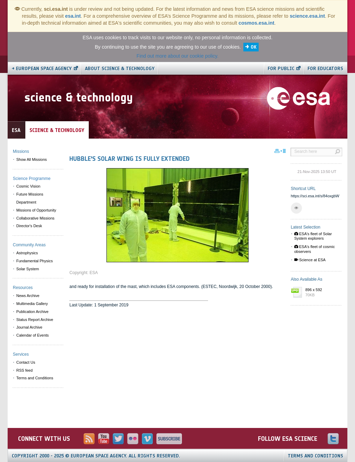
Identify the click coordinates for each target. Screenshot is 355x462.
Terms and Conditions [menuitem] (34, 378)
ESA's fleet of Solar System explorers (313, 236)
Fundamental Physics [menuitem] (34, 261)
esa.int (73, 16)
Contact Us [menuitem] (25, 362)
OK (254, 47)
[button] (296, 208)
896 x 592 (322, 293)
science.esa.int (307, 16)
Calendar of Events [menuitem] (32, 335)
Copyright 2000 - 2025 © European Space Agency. (96, 456)
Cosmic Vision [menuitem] (28, 186)
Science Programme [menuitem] (32, 178)
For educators (325, 69)
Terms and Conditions (315, 456)
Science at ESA (310, 260)
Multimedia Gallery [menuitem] (32, 304)
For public (281, 69)
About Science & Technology (120, 69)
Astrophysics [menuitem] (27, 253)
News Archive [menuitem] (28, 296)
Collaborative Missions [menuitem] (35, 218)
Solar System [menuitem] (27, 269)
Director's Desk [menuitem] (29, 226)
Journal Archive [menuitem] (29, 327)
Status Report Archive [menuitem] (34, 319)
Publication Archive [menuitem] (32, 312)
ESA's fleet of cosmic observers (314, 249)
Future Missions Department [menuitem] (29, 198)
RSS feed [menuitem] (24, 370)
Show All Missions (31, 159)
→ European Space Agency (42, 69)
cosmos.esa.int (256, 23)
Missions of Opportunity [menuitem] (36, 210)
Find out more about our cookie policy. (177, 56)
